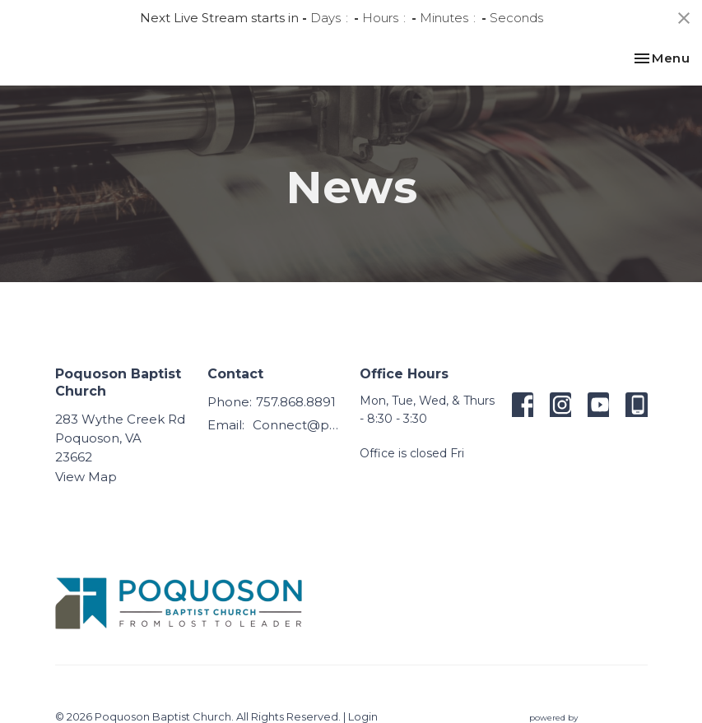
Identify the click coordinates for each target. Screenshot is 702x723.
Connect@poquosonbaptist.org (298, 425)
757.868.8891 (296, 402)
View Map (86, 476)
